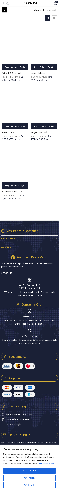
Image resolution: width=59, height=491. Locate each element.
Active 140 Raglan (38, 73)
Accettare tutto (29, 470)
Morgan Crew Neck (39, 132)
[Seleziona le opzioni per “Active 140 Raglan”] (44, 67)
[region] (29, 468)
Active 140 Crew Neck (11, 73)
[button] (51, 3)
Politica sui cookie (46, 463)
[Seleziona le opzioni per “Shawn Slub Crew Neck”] (15, 185)
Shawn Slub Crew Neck (12, 191)
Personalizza (30, 477)
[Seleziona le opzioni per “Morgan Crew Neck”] (44, 126)
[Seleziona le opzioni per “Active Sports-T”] (15, 126)
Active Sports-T (8, 132)
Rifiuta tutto (29, 485)
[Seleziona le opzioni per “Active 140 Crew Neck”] (15, 67)
